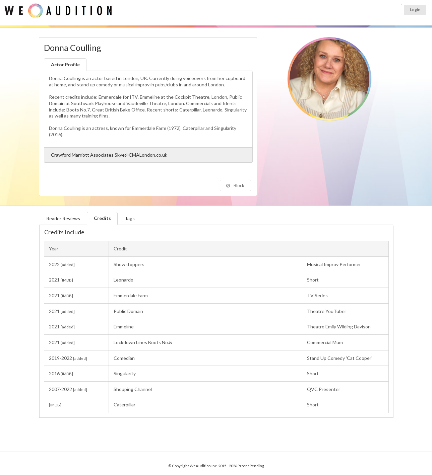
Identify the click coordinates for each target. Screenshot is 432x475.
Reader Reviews (63, 218)
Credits (102, 218)
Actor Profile (65, 64)
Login (415, 9)
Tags (130, 218)
